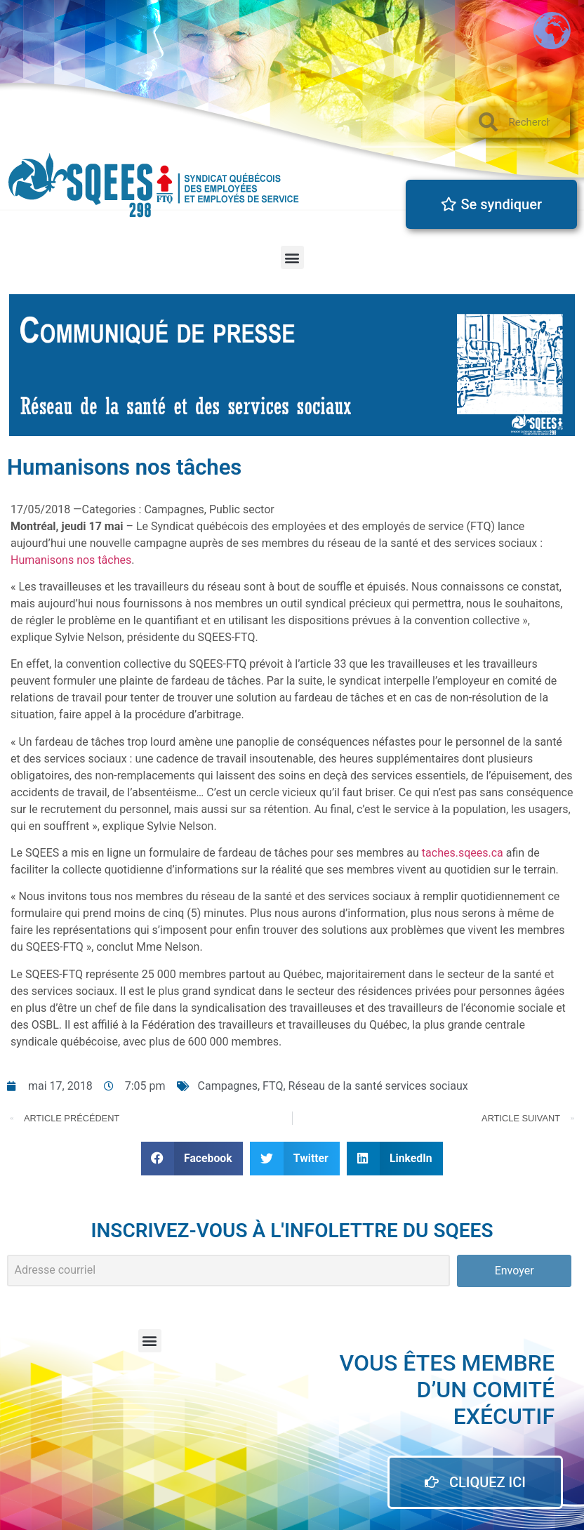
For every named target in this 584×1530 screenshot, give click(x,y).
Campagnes (228, 1086)
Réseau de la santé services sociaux (378, 1086)
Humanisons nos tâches (71, 560)
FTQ (273, 1086)
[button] (292, 257)
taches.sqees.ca (462, 852)
